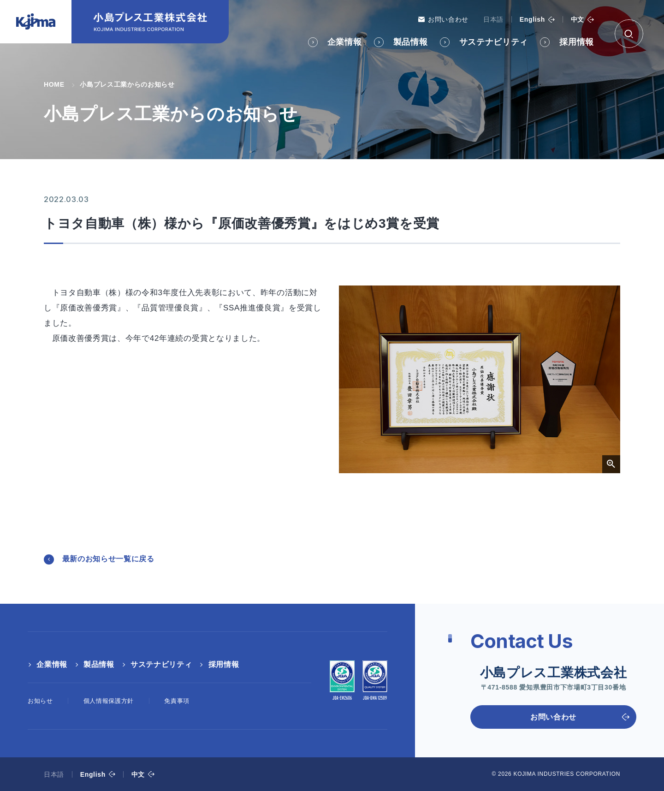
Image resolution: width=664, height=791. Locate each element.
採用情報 (576, 42)
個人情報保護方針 (108, 701)
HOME (54, 84)
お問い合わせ (448, 19)
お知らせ (40, 701)
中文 (577, 19)
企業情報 (344, 42)
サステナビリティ (493, 42)
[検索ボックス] (629, 33)
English (532, 19)
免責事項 (177, 701)
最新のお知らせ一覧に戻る (108, 559)
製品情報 (410, 42)
